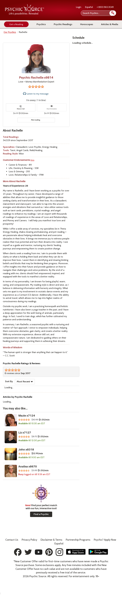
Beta (32, 160)
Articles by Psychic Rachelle (17, 397)
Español (89, 7)
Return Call (21, 107)
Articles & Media (109, 24)
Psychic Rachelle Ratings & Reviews (21, 363)
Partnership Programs (78, 539)
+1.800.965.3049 (105, 7)
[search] (112, 13)
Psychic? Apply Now (105, 539)
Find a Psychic (41, 514)
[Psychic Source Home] (24, 14)
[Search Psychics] (98, 13)
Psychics (41, 24)
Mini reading (35, 120)
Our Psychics (10, 32)
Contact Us (11, 539)
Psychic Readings (63, 24)
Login (78, 7)
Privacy (29, 539)
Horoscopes (86, 24)
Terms (51, 539)
